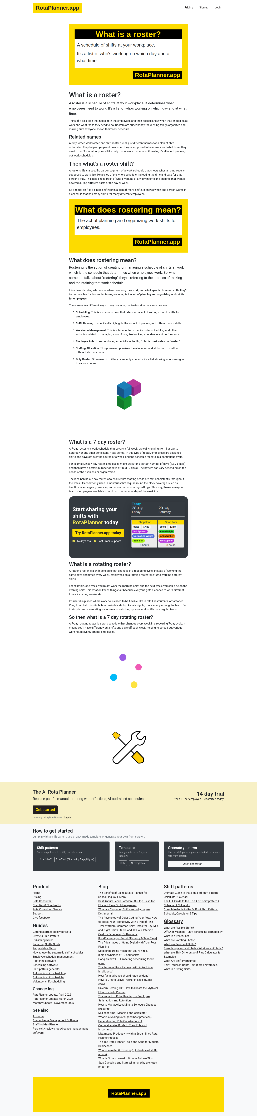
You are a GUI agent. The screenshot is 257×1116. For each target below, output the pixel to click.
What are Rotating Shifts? (179, 940)
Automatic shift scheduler (48, 977)
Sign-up (203, 7)
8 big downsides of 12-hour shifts (118, 955)
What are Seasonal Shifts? (180, 944)
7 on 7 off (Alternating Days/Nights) (75, 859)
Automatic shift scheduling (49, 973)
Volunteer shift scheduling (49, 981)
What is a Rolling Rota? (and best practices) (125, 1017)
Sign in (67, 817)
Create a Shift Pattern (46, 936)
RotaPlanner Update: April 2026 (52, 994)
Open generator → (194, 864)
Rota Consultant (42, 901)
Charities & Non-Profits (47, 905)
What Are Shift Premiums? (180, 960)
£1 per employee (191, 799)
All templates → (139, 863)
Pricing (189, 7)
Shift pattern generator (46, 969)
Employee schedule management (53, 956)
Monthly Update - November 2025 (53, 1003)
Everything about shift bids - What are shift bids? (193, 948)
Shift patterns (178, 886)
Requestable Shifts (44, 948)
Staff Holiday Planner (46, 1024)
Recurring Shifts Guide (46, 944)
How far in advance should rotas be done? (124, 975)
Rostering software (44, 960)
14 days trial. (84, 541)
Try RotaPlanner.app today (98, 532)
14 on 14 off (44, 859)
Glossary (173, 921)
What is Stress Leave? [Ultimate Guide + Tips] (126, 1058)
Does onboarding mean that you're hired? (123, 950)
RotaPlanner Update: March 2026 (53, 998)
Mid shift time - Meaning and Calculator (122, 1013)
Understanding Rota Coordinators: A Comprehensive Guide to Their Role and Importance (122, 1025)
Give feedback (41, 917)
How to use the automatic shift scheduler (58, 952)
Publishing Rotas (43, 940)
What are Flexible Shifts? (179, 927)
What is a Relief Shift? (177, 936)
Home (36, 892)
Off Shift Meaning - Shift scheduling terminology (193, 931)
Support (37, 913)
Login (218, 7)
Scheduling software (45, 965)
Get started (45, 809)
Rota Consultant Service (47, 909)
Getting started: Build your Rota (52, 931)
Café (122, 863)
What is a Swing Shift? (177, 969)
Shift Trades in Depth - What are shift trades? (191, 965)
